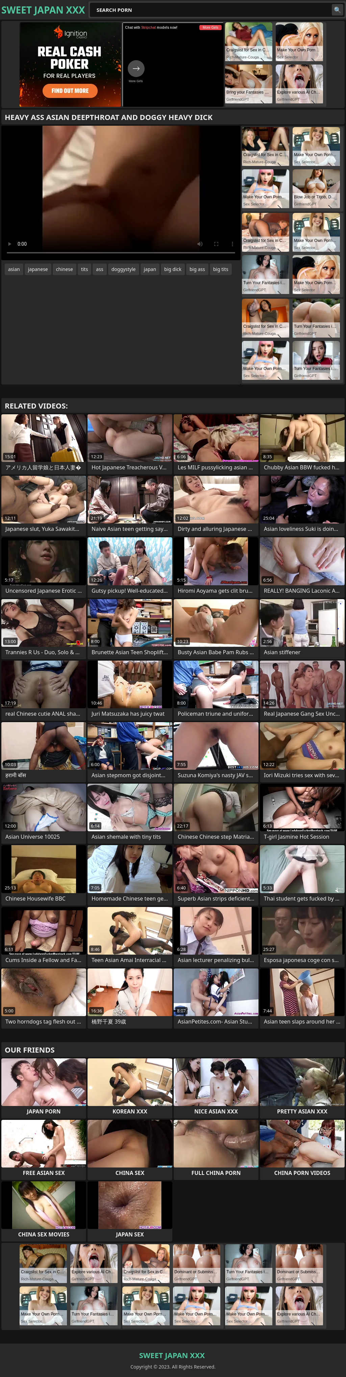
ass (99, 269)
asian (14, 269)
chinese (64, 269)
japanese (38, 269)
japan (150, 269)
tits (84, 269)
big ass (197, 269)
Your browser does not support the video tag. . (121, 193)
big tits (220, 269)
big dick (172, 269)
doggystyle (124, 269)
